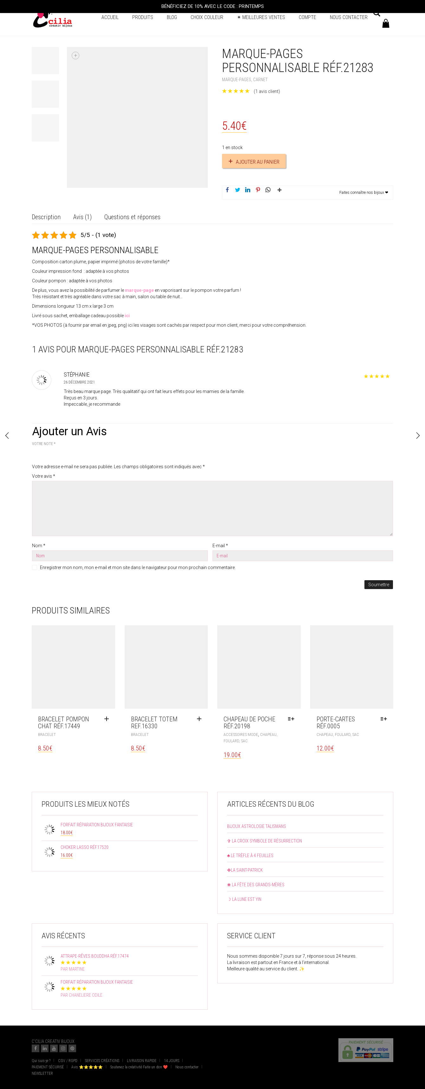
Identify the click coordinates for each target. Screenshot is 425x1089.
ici (127, 315)
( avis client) (267, 91)
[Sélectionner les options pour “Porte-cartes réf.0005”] (385, 719)
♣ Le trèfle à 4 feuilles (250, 855)
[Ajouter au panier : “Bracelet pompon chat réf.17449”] (108, 719)
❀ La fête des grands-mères (255, 884)
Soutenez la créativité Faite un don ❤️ (139, 1067)
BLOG (172, 17)
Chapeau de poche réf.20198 (249, 722)
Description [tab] (46, 217)
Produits (142, 17)
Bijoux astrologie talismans (256, 826)
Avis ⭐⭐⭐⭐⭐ (87, 1067)
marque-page (139, 290)
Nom (38, 545)
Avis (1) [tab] (82, 217)
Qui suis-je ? (41, 1061)
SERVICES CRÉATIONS (102, 1061)
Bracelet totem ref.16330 (154, 722)
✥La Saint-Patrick (245, 870)
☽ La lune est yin (244, 899)
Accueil (110, 17)
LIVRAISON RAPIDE (141, 1061)
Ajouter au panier (257, 162)
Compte (307, 17)
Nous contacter (349, 17)
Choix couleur (207, 17)
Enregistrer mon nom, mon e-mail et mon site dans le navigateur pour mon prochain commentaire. (138, 567)
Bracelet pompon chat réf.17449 (63, 722)
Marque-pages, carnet (245, 79)
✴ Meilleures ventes (261, 17)
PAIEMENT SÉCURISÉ (48, 1067)
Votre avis (43, 476)
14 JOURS (171, 1061)
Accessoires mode (241, 734)
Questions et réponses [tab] (132, 217)
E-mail (220, 545)
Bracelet (47, 734)
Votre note (44, 444)
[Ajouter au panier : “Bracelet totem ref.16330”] (201, 719)
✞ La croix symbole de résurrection (264, 840)
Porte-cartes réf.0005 (336, 722)
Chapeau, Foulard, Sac (338, 734)
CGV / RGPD (67, 1061)
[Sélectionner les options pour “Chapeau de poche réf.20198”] (293, 719)
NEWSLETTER (42, 1073)
